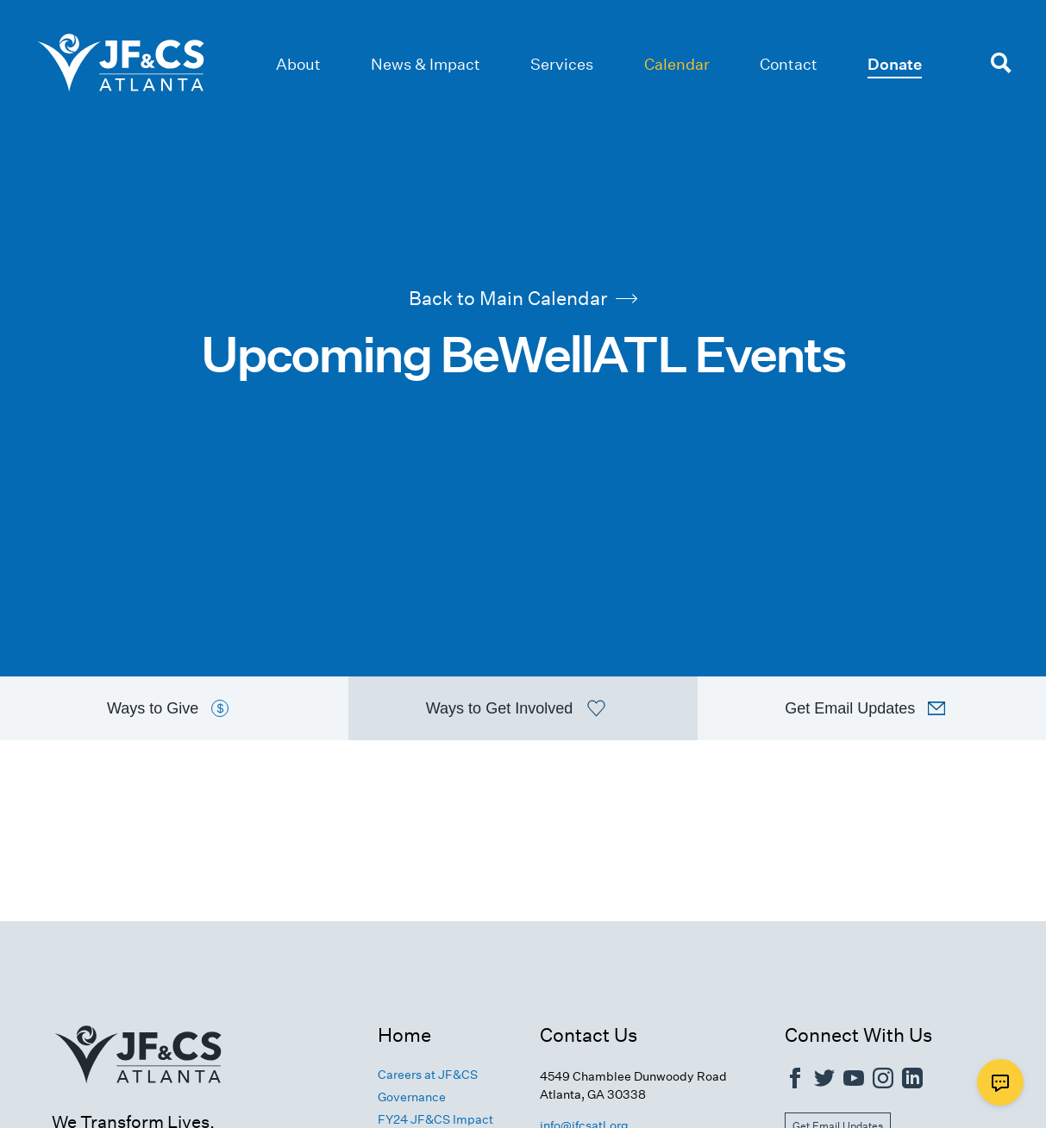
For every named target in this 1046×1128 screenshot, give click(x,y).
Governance (412, 1098)
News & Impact (425, 64)
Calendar (677, 64)
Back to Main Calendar (523, 297)
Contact (788, 64)
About (298, 64)
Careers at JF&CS (428, 1076)
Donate (894, 64)
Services (561, 64)
